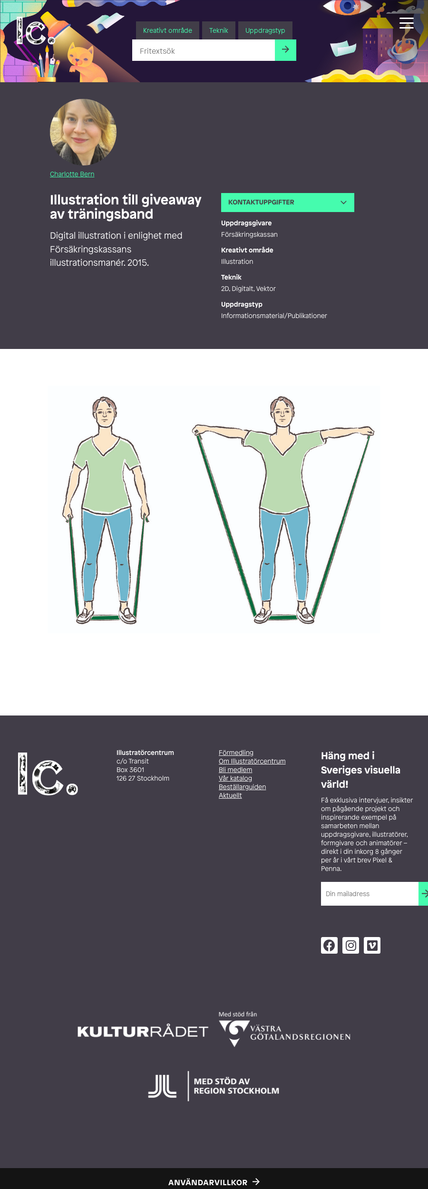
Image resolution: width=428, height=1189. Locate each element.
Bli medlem (235, 769)
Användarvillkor (208, 1182)
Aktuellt (230, 795)
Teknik (218, 30)
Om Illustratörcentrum (252, 761)
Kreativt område (167, 30)
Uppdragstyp (265, 30)
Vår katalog (235, 778)
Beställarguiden (242, 787)
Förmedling (236, 752)
